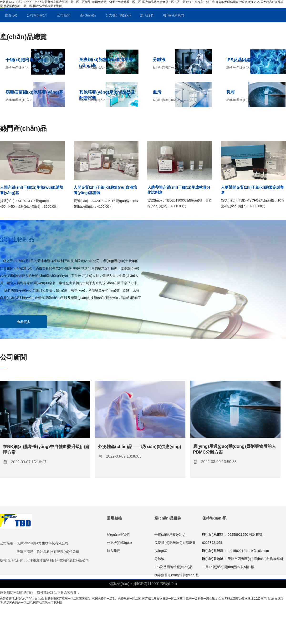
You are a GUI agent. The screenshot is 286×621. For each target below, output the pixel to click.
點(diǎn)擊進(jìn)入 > (18, 67)
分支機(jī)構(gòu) (118, 15)
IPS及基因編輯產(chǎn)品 (173, 567)
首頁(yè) (11, 15)
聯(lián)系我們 (173, 15)
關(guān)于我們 (118, 534)
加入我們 (146, 15)
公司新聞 (63, 15)
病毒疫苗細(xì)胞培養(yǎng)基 (176, 575)
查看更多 (23, 322)
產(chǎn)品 (88, 15)
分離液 (159, 559)
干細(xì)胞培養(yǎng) (169, 534)
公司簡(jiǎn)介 (37, 15)
